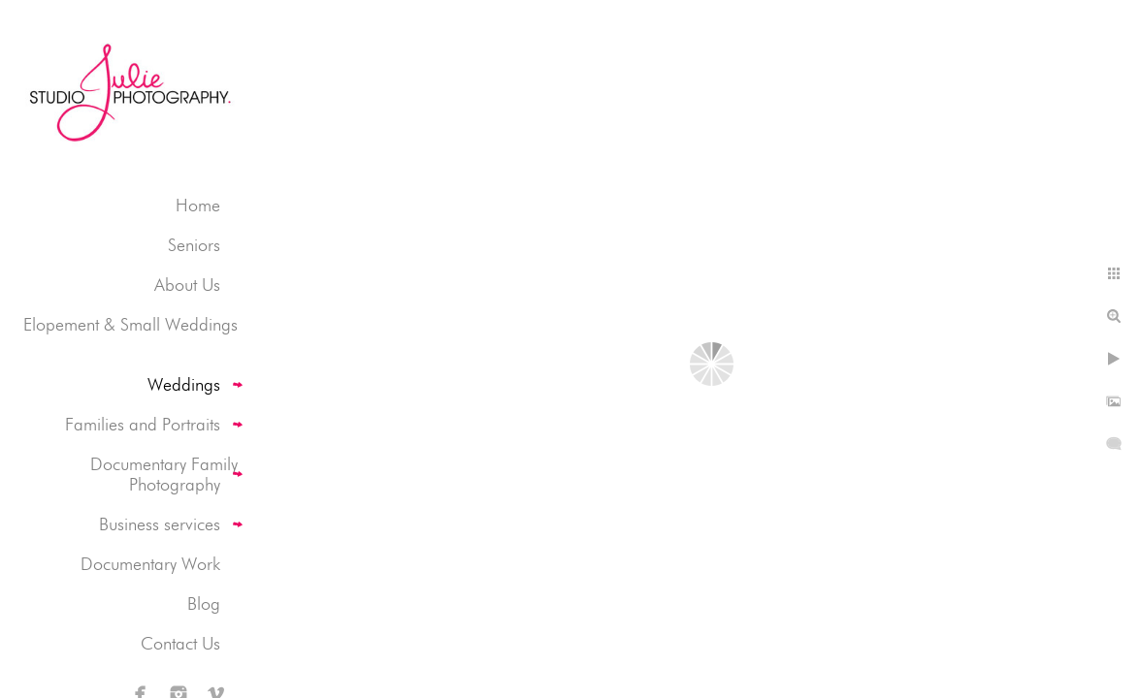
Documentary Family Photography (164, 474)
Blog (203, 603)
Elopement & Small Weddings (130, 324)
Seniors (194, 245)
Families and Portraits (142, 424)
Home (198, 205)
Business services (159, 524)
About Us (187, 284)
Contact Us (180, 643)
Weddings (183, 384)
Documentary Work (150, 564)
